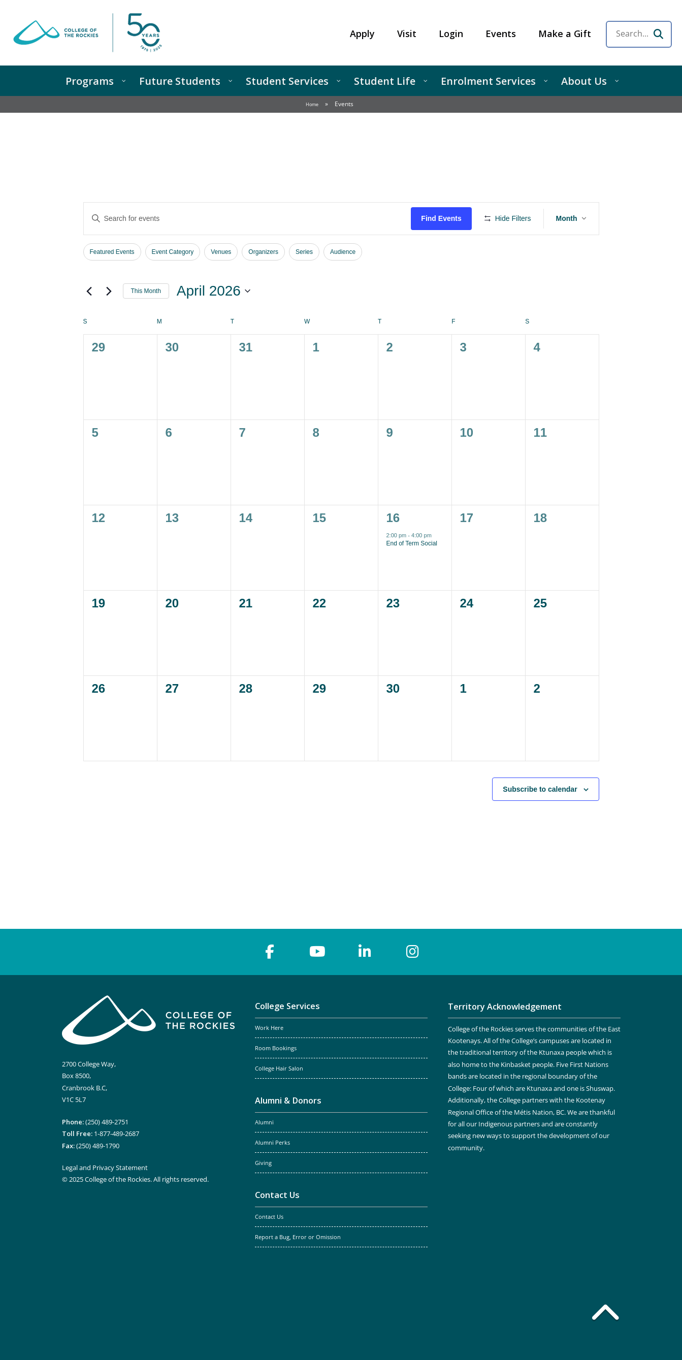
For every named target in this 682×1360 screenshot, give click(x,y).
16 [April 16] (393, 518)
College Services (287, 1006)
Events (500, 33)
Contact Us (277, 1195)
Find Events (441, 218)
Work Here (269, 1027)
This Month (146, 291)
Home (312, 104)
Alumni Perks (272, 1142)
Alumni (264, 1122)
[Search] (658, 34)
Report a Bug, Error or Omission (298, 1237)
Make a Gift (564, 33)
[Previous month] (89, 291)
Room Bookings (276, 1048)
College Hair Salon (279, 1068)
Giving (263, 1163)
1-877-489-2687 (116, 1133)
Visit (406, 33)
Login (451, 33)
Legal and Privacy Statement (105, 1167)
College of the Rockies (89, 32)
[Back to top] (605, 1314)
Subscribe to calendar (540, 789)
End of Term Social (412, 543)
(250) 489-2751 (106, 1121)
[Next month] (109, 291)
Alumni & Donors (288, 1100)
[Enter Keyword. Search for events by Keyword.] (247, 219)
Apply (362, 33)
